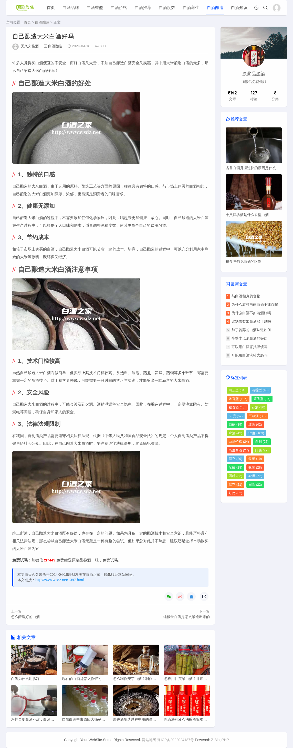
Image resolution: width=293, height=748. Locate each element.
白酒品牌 (70, 7)
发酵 (235, 467)
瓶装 (255, 467)
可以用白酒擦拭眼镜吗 (249, 347)
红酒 (255, 424)
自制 (262, 441)
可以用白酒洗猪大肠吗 (249, 355)
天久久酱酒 (30, 46)
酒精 (235, 476)
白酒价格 (119, 7)
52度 (256, 433)
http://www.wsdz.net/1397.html (59, 580)
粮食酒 (237, 407)
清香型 (260, 390)
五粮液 (257, 416)
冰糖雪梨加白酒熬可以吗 (251, 321)
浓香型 (238, 399)
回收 (255, 484)
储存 (235, 484)
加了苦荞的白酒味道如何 (251, 330)
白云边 (237, 390)
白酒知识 (239, 7)
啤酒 (235, 433)
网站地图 (149, 740)
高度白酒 (239, 450)
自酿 (235, 424)
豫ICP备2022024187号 (175, 740)
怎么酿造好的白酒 (25, 617)
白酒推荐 (143, 7)
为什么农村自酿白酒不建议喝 (255, 304)
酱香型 (262, 399)
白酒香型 (95, 7)
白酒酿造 (215, 7)
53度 (236, 416)
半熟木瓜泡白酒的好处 (249, 338)
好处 (235, 493)
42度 (255, 476)
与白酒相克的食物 (246, 296)
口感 (262, 450)
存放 (258, 407)
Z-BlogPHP (220, 740)
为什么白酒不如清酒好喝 (251, 313)
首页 (51, 7)
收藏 (255, 459)
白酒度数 (167, 7)
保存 (235, 459)
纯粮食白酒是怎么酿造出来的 (186, 617)
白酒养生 (191, 7)
